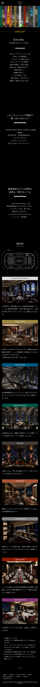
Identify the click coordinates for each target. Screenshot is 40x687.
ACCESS (25, 676)
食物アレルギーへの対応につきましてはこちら (19, 656)
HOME (5, 674)
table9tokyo (20, 3)
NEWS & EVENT (21, 674)
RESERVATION (7, 678)
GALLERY (18, 676)
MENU (30, 674)
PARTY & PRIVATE (8, 676)
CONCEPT (12, 674)
